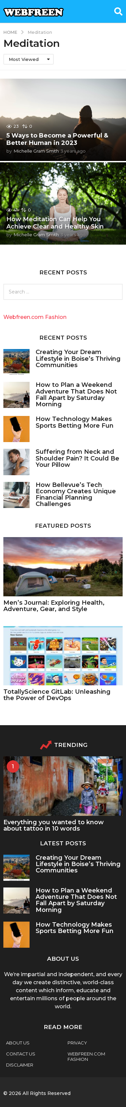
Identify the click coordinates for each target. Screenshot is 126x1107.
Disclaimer (19, 1065)
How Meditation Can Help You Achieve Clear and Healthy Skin (55, 223)
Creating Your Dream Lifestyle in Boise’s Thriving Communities (78, 358)
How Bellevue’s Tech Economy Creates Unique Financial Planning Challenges (76, 494)
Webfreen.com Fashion (35, 317)
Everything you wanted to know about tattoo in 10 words (53, 825)
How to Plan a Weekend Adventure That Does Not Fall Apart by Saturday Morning (76, 394)
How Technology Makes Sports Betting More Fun (75, 422)
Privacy (77, 1042)
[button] (118, 11)
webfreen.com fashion (86, 1056)
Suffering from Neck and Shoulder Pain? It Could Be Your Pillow (77, 458)
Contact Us (20, 1053)
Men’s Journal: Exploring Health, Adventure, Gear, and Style (53, 606)
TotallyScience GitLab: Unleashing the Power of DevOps (57, 695)
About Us (18, 1042)
